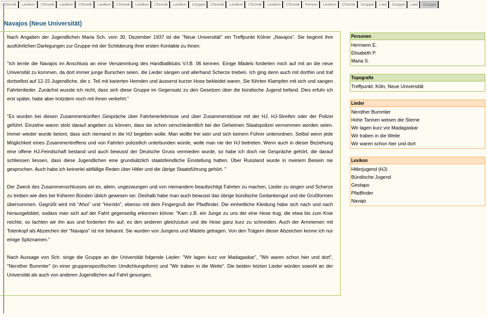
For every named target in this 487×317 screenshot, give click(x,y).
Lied (383, 4)
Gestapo (360, 185)
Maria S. (360, 60)
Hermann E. (364, 45)
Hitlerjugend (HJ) (369, 169)
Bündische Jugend (371, 177)
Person (311, 4)
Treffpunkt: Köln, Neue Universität (387, 86)
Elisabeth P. (363, 52)
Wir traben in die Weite (375, 135)
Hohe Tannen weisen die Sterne (385, 119)
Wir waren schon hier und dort (383, 143)
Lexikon (28, 4)
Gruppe (198, 4)
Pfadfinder (362, 192)
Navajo (358, 200)
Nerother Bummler (371, 111)
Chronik (10, 4)
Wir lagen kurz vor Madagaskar (384, 127)
